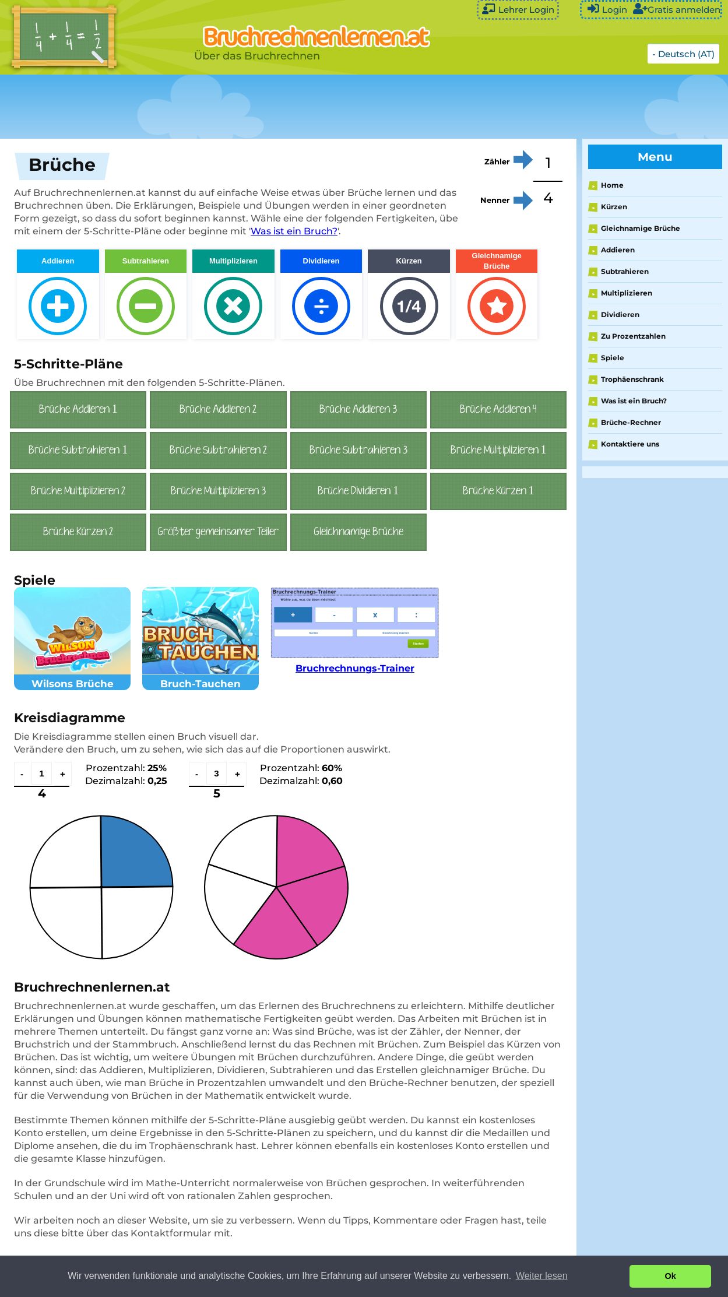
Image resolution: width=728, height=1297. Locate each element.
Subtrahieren (625, 271)
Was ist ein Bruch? (294, 231)
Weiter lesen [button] (542, 1276)
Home (612, 185)
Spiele (612, 357)
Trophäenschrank (632, 379)
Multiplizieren (626, 293)
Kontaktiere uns (630, 444)
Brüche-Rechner (631, 422)
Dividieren (620, 314)
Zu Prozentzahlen (633, 336)
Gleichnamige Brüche (640, 228)
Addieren (618, 249)
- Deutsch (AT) (683, 53)
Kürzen (614, 206)
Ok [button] (670, 1276)
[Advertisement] (291, 106)
